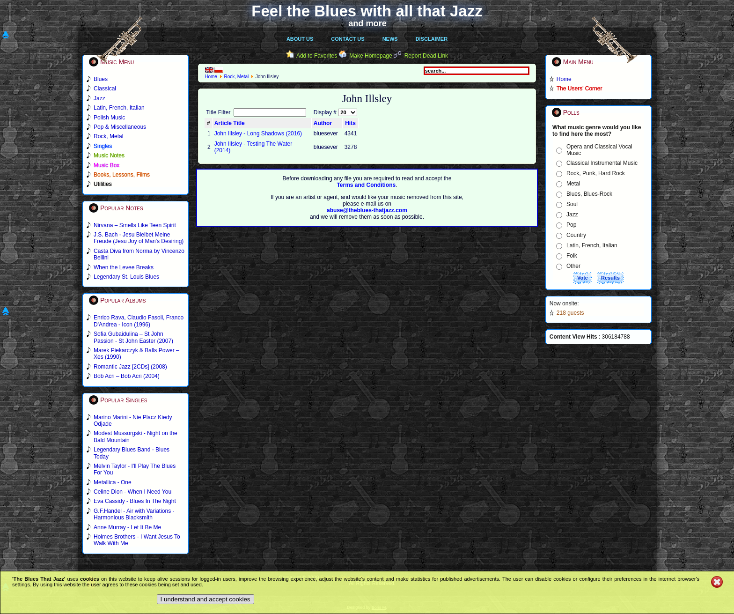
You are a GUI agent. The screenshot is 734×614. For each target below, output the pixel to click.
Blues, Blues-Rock (589, 194)
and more (367, 23)
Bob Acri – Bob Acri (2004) (127, 376)
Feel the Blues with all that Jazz (366, 11)
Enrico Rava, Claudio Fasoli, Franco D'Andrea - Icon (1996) (139, 320)
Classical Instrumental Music (602, 163)
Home (211, 76)
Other (573, 266)
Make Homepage (370, 55)
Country (576, 235)
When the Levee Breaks (124, 267)
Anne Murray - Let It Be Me (127, 527)
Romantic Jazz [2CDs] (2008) (130, 366)
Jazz (572, 214)
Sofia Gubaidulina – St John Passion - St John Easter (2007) (133, 337)
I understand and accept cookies (205, 599)
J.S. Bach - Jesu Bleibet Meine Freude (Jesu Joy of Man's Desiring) (139, 237)
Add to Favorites (316, 55)
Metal (573, 183)
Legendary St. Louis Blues (126, 277)
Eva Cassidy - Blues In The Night (135, 501)
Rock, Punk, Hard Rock (595, 173)
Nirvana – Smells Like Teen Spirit (135, 225)
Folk (571, 255)
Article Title (229, 123)
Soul (572, 204)
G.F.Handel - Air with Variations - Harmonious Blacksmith (134, 514)
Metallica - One (113, 482)
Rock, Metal (236, 76)
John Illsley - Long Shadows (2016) (258, 133)
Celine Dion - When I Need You (132, 491)
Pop (571, 225)
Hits (350, 123)
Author (323, 123)
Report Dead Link (426, 55)
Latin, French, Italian (591, 245)
